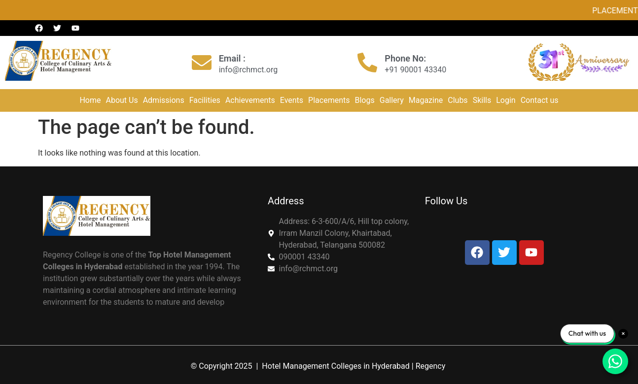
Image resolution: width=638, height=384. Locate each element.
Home (90, 100)
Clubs (457, 100)
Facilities (204, 100)
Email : (232, 58)
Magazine (426, 100)
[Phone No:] (367, 62)
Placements (329, 100)
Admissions (163, 100)
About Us (122, 100)
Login (505, 100)
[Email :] (202, 62)
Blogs (365, 100)
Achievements (250, 100)
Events (291, 100)
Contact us (540, 100)
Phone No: (405, 58)
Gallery (392, 100)
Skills (482, 100)
